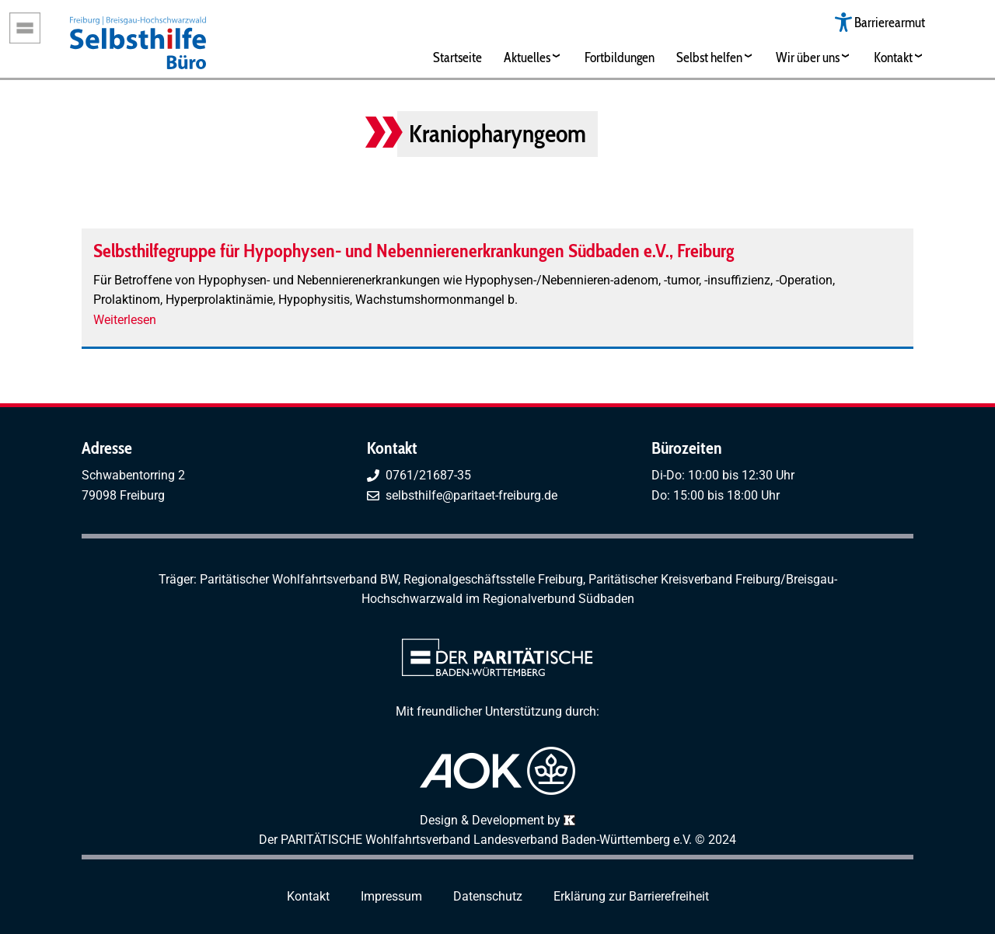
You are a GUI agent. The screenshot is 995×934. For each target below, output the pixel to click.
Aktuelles (527, 57)
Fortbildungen (620, 57)
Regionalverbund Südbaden (558, 598)
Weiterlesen (124, 319)
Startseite (457, 57)
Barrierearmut (889, 22)
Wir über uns (808, 57)
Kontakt (893, 57)
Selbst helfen (709, 57)
